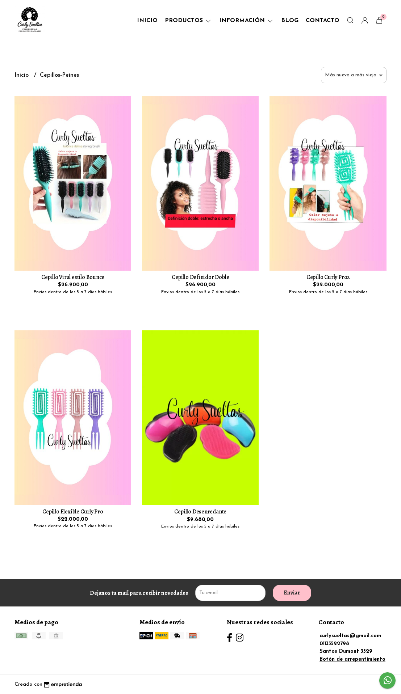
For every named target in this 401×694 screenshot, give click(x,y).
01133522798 (334, 644)
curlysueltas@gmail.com (350, 636)
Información (246, 21)
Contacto (322, 21)
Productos (188, 21)
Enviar (292, 593)
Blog (289, 21)
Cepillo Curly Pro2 (328, 277)
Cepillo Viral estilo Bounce (72, 277)
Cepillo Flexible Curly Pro (72, 512)
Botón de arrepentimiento (352, 659)
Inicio (147, 21)
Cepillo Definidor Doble (200, 277)
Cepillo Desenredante (200, 512)
